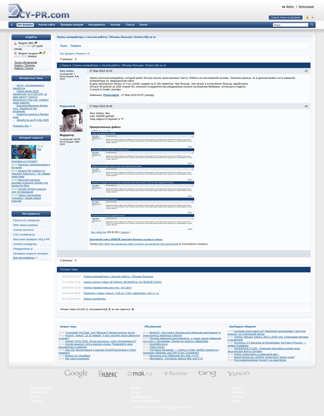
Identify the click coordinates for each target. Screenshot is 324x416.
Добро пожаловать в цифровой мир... (257, 354)
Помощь (136, 392)
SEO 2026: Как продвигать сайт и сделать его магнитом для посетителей (139, 244)
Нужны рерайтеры (95, 298)
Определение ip (23, 248)
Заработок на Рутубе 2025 (33, 120)
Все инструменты (23, 257)
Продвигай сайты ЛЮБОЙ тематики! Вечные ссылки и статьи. (126, 239)
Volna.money (157, 347)
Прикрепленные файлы (105, 127)
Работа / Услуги (23, 68)
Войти (290, 6)
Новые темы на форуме (285, 17)
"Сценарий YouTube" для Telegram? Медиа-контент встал (100, 332)
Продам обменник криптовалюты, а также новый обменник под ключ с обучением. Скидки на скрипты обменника (182, 340)
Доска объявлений (25, 62)
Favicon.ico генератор (26, 220)
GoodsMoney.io (159, 344)
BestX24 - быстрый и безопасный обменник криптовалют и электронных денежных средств (182, 334)
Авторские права (141, 396)
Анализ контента (23, 229)
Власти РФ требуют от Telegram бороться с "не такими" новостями (31, 173)
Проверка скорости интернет (30, 253)
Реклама (136, 387)
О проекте (36, 400)
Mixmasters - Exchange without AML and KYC (176, 358)
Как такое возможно (77, 358)
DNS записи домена (25, 225)
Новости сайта (39, 392)
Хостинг (236, 400)
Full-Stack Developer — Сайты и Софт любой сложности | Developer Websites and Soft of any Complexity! (181, 351)
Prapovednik (111, 95)
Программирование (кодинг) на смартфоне (260, 360)
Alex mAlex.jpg (98, 232)
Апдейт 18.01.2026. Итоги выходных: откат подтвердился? (100, 341)
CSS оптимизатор (24, 234)
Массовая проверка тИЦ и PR (31, 239)
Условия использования (145, 400)
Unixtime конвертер (25, 244)
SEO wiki (237, 387)
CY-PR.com (172, 407)
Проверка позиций (41, 387)
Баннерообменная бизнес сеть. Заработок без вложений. (30, 108)
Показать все (21, 125)
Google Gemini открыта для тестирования (28, 190)
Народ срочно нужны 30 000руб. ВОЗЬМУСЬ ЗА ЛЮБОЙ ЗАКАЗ (123, 282)
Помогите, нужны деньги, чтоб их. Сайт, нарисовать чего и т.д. (122, 293)
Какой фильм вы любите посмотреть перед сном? (264, 357)
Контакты (35, 396)
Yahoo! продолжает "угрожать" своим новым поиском (26, 198)
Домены (237, 396)
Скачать (124, 232)
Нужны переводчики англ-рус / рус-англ (108, 287)
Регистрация (306, 6)
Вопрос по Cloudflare (77, 355)
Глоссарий (238, 392)
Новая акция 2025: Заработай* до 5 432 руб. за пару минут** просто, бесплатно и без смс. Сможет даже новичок (31, 97)
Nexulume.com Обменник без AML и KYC (174, 355)
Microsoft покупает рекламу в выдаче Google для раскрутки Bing (29, 182)
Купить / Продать (24, 65)
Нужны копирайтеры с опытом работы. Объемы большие (119, 276)
